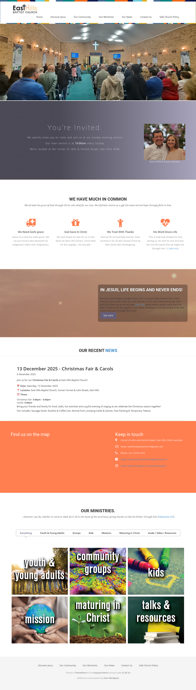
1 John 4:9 (173, 248)
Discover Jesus (58, 16)
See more (108, 315)
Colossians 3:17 (165, 516)
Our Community (82, 16)
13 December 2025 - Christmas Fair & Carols (65, 368)
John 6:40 (140, 304)
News (111, 350)
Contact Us (146, 16)
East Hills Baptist (111, 678)
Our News (127, 16)
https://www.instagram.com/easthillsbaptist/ (143, 465)
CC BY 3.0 (126, 672)
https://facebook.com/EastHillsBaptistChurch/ (144, 459)
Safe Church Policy (169, 16)
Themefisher (81, 672)
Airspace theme (101, 672)
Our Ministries (106, 16)
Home (39, 16)
